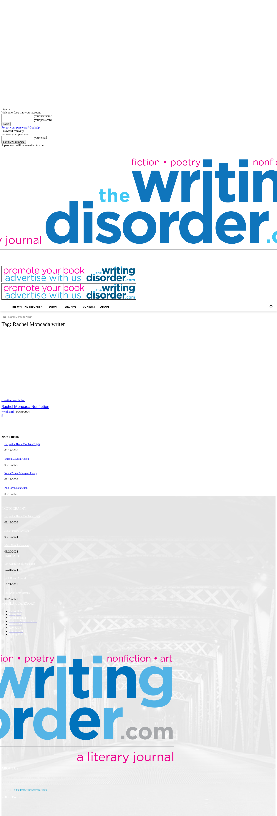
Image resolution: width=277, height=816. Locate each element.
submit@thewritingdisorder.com (30, 790)
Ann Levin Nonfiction (15, 488)
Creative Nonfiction (13, 400)
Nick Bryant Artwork (15, 578)
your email (40, 137)
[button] (271, 306)
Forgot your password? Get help (20, 127)
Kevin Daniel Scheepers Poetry (20, 473)
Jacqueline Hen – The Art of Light (22, 444)
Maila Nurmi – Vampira (16, 545)
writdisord (7, 411)
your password (43, 119)
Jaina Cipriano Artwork (16, 531)
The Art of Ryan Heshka (17, 592)
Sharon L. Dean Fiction (16, 458)
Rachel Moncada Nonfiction (25, 406)
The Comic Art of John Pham (19, 563)
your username (43, 116)
